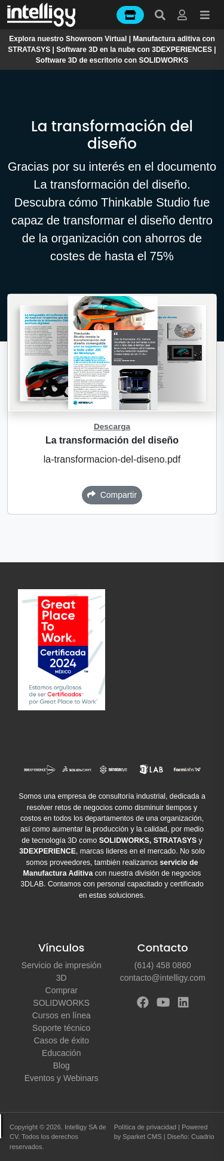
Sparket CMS (141, 1136)
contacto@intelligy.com (162, 978)
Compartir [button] (112, 495)
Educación (61, 1053)
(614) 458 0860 (162, 965)
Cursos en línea (61, 1015)
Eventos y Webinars (61, 1078)
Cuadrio (202, 1136)
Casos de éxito (61, 1040)
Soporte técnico (61, 1028)
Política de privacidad (145, 1127)
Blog (61, 1065)
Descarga (112, 426)
